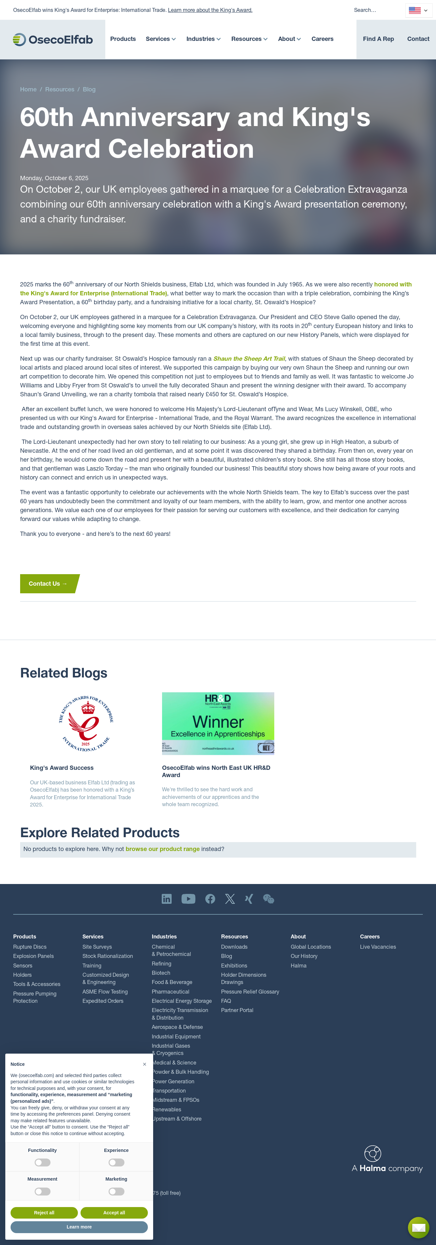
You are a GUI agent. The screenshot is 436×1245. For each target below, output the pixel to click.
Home (28, 90)
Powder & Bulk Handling (180, 1072)
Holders (22, 975)
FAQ (226, 1001)
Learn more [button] (79, 1226)
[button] (161, 39)
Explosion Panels (33, 957)
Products (123, 40)
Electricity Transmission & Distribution (180, 1014)
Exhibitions (234, 966)
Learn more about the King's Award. (210, 11)
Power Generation (173, 1082)
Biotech (161, 973)
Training (92, 966)
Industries (200, 40)
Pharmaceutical (170, 992)
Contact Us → (48, 584)
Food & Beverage (172, 983)
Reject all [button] (44, 1212)
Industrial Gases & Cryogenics (171, 1050)
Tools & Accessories (36, 985)
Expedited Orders (103, 1001)
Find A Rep (378, 40)
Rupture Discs (30, 947)
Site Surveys (97, 947)
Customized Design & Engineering (106, 979)
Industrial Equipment (176, 1037)
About (286, 40)
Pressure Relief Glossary (250, 992)
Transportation (169, 1091)
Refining (161, 964)
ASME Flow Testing (105, 992)
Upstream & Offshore (177, 1119)
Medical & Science (174, 1063)
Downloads (234, 947)
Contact (418, 40)
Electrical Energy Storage (182, 1001)
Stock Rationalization (108, 957)
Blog (89, 90)
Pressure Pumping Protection (34, 998)
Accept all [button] (114, 1212)
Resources (246, 40)
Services (158, 40)
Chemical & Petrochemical (171, 951)
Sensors (22, 966)
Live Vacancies (378, 947)
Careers (323, 40)
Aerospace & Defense (177, 1028)
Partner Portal (237, 1011)
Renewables (166, 1110)
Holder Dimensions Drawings (243, 979)
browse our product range (163, 850)
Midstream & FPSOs (175, 1100)
